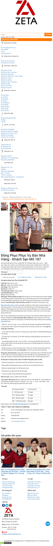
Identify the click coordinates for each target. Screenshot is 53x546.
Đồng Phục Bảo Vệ (9, 140)
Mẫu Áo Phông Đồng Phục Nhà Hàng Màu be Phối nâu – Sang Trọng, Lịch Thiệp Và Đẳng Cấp (38, 471)
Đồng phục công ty (9, 179)
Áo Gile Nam (4, 99)
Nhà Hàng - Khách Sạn (10, 65)
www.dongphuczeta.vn (18, 421)
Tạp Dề (3, 122)
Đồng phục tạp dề (6, 87)
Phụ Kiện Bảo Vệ (6, 146)
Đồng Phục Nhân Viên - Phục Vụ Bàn (12, 76)
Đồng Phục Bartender (7, 74)
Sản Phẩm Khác (8, 162)
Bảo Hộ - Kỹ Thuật (6, 85)
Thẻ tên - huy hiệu (6, 175)
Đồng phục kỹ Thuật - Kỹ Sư (9, 133)
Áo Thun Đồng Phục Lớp (8, 47)
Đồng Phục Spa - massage (9, 82)
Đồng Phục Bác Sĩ (6, 156)
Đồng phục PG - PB (6, 167)
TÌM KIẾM (48, 34)
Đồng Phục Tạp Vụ (6, 78)
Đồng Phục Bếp (5, 84)
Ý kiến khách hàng (7, 487)
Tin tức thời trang (7, 485)
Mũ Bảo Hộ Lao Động (7, 135)
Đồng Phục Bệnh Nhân (7, 160)
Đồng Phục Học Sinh (10, 183)
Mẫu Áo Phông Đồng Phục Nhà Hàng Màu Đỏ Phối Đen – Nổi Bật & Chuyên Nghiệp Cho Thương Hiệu (13, 472)
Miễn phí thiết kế (32, 495)
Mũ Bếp (3, 120)
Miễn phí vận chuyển (33, 497)
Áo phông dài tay (6, 148)
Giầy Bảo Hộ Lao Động (7, 137)
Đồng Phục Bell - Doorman (9, 72)
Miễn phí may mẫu (32, 493)
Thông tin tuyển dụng (8, 482)
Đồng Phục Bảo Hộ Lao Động (9, 131)
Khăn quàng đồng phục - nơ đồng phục (12, 177)
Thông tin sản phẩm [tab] (8, 277)
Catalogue (5, 495)
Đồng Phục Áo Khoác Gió (11, 56)
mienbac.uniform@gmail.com (11, 534)
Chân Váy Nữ (5, 110)
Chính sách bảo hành (33, 499)
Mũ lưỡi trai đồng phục (7, 171)
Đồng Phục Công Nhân (7, 129)
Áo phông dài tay (6, 53)
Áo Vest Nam (5, 95)
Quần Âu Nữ (4, 108)
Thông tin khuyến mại (8, 484)
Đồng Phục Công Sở (10, 90)
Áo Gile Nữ (4, 101)
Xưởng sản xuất (6, 497)
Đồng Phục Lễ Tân (6, 70)
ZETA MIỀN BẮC (6, 499)
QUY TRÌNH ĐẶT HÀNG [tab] (24, 277)
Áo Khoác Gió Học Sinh (7, 63)
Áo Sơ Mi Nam (5, 103)
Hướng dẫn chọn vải (33, 487)
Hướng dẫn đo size (33, 484)
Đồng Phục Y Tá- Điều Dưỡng (9, 158)
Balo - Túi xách (5, 173)
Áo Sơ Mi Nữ (4, 104)
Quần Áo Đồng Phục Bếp (8, 118)
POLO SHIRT (4, 49)
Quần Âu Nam (5, 106)
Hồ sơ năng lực (6, 493)
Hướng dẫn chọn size (33, 485)
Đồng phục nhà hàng (10, 193)
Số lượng (4, 272)
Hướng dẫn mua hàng (33, 482)
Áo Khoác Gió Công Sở (7, 61)
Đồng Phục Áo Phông (10, 43)
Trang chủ (5, 197)
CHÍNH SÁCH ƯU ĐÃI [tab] (40, 277)
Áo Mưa (3, 169)
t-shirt (3, 51)
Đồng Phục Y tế (8, 151)
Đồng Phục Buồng (6, 80)
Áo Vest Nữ (4, 97)
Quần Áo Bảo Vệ (6, 144)
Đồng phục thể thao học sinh (9, 188)
